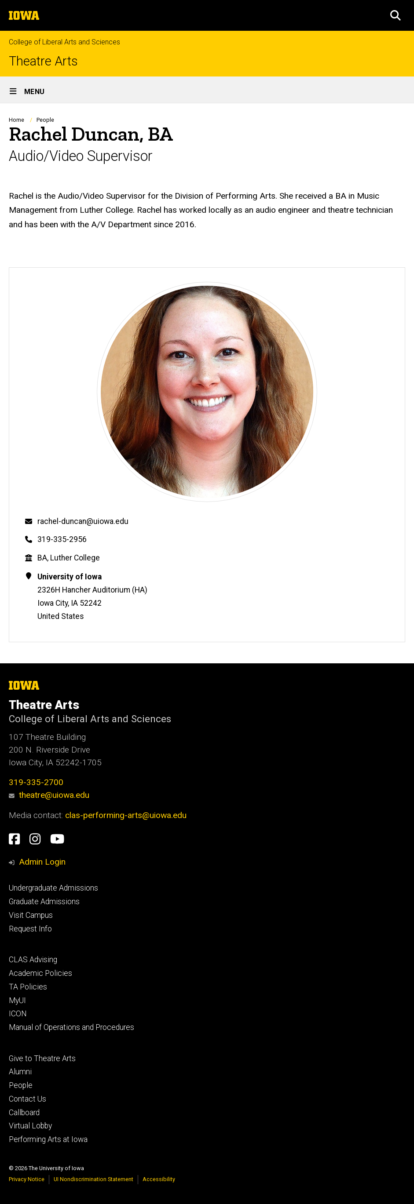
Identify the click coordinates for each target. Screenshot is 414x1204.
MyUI (17, 1000)
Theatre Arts (43, 61)
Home (16, 119)
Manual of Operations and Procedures (71, 1027)
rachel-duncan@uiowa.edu (82, 521)
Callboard (24, 1112)
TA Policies (28, 986)
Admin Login (42, 862)
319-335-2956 (62, 539)
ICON (18, 1013)
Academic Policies (40, 973)
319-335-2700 (36, 782)
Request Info (30, 928)
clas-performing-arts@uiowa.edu (126, 815)
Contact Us (27, 1099)
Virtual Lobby (30, 1125)
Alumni (20, 1071)
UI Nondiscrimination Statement (93, 1179)
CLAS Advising (33, 959)
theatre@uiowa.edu (49, 795)
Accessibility (159, 1179)
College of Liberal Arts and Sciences (64, 42)
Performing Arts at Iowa (48, 1139)
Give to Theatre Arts (42, 1058)
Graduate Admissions (44, 901)
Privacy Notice (26, 1179)
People (45, 119)
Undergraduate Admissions (53, 888)
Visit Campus (31, 915)
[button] (395, 15)
